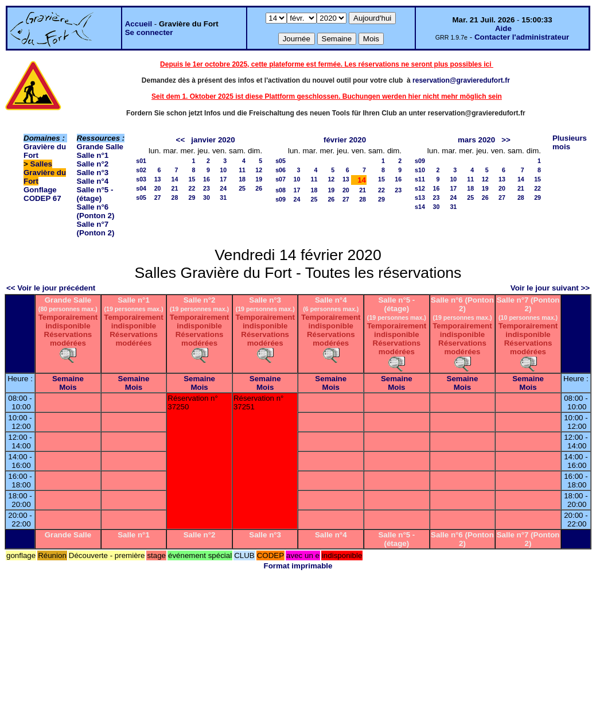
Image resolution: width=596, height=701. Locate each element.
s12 (420, 188)
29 (192, 197)
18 (242, 179)
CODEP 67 (42, 198)
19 (258, 179)
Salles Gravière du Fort (45, 172)
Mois (67, 387)
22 (192, 188)
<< (180, 139)
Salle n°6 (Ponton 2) (96, 211)
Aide (503, 28)
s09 (280, 199)
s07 (280, 179)
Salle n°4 (93, 181)
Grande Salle (100, 146)
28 (175, 197)
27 (157, 197)
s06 (280, 169)
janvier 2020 (213, 139)
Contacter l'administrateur (521, 37)
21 (175, 188)
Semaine (68, 378)
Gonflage (40, 189)
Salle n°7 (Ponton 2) (96, 228)
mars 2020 (476, 139)
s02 (141, 169)
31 (223, 197)
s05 (141, 197)
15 (192, 179)
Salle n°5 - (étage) (95, 194)
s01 (141, 160)
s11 (420, 179)
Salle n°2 (93, 164)
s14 (420, 206)
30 (206, 197)
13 (157, 179)
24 (223, 188)
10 (223, 169)
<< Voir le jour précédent (50, 288)
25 (242, 188)
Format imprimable (298, 565)
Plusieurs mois (569, 142)
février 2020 (345, 139)
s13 (420, 197)
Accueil (138, 24)
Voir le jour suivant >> (550, 288)
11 (242, 169)
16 (206, 179)
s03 (141, 179)
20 (157, 188)
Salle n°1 (93, 155)
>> (506, 139)
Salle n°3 (93, 172)
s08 (280, 190)
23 (206, 188)
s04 (141, 188)
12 (258, 169)
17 (223, 179)
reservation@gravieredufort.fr (461, 80)
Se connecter (149, 32)
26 (258, 188)
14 (175, 179)
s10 (420, 169)
